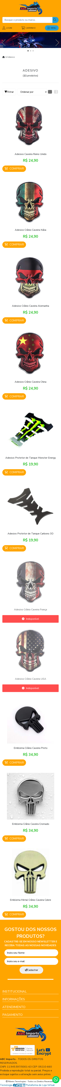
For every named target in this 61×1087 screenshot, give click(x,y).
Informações (13, 999)
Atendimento (13, 1007)
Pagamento (12, 1015)
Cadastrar (31, 970)
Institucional (14, 991)
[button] (28, 50)
